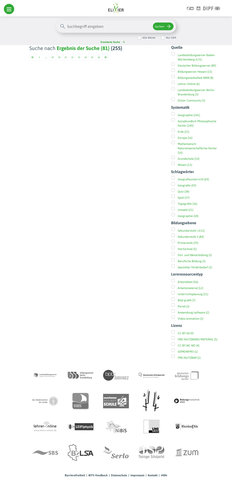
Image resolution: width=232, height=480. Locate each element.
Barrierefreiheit (75, 475)
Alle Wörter (149, 37)
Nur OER (171, 37)
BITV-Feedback (98, 475)
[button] (9, 9)
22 (72, 57)
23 (79, 57)
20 (59, 57)
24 (85, 57)
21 (66, 57)
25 (92, 57)
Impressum (137, 475)
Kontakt (153, 475)
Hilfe (164, 475)
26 (99, 57)
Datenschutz (119, 475)
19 (52, 57)
